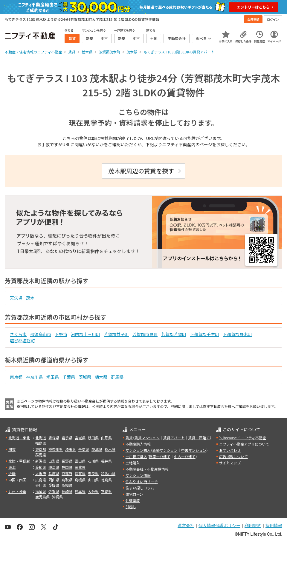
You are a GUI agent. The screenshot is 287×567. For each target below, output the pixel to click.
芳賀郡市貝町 (145, 334)
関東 (12, 449)
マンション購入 (138, 450)
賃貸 (129, 437)
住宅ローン (134, 494)
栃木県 (101, 377)
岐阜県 (53, 467)
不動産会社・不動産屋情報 (147, 469)
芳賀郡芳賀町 (173, 334)
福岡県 (40, 491)
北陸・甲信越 (19, 460)
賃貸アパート (174, 437)
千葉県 (68, 377)
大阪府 (40, 473)
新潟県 (40, 460)
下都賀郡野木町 (237, 334)
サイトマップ (230, 462)
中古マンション (193, 450)
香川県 (40, 485)
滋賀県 (80, 473)
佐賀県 (53, 491)
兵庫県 (53, 473)
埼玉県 (52, 377)
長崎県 (67, 491)
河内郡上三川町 (85, 334)
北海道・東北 (19, 437)
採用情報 (273, 525)
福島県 (40, 443)
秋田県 (93, 437)
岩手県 (67, 437)
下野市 (61, 334)
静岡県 (67, 467)
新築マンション (165, 450)
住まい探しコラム (140, 487)
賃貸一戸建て (199, 437)
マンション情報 (138, 475)
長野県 (67, 460)
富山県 (80, 460)
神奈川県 (34, 377)
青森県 (53, 437)
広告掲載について (233, 456)
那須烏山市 (40, 334)
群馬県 (117, 377)
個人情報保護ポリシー (219, 525)
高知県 (67, 485)
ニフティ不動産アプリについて (244, 443)
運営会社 (186, 525)
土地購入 (133, 462)
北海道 (40, 437)
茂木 (30, 298)
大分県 (93, 491)
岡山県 (53, 479)
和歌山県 (108, 473)
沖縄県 (57, 496)
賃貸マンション (147, 437)
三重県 (80, 467)
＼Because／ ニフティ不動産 (242, 437)
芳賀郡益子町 (116, 334)
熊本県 (80, 491)
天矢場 (16, 298)
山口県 (93, 479)
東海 (12, 467)
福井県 (106, 460)
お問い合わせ (230, 450)
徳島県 (106, 479)
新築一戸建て (159, 456)
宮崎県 (106, 491)
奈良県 (93, 473)
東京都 (16, 377)
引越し (131, 506)
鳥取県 (67, 479)
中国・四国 (17, 479)
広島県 (40, 479)
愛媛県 (53, 485)
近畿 (12, 473)
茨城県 (85, 377)
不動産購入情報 (138, 443)
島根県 (80, 479)
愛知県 (40, 467)
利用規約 (253, 525)
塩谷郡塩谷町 (22, 340)
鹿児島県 (42, 496)
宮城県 (80, 437)
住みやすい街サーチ (142, 481)
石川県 (93, 460)
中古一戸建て (185, 456)
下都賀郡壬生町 (204, 334)
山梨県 (53, 460)
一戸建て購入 (136, 456)
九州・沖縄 (17, 491)
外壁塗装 (133, 500)
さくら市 (18, 334)
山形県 (106, 437)
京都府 (67, 473)
